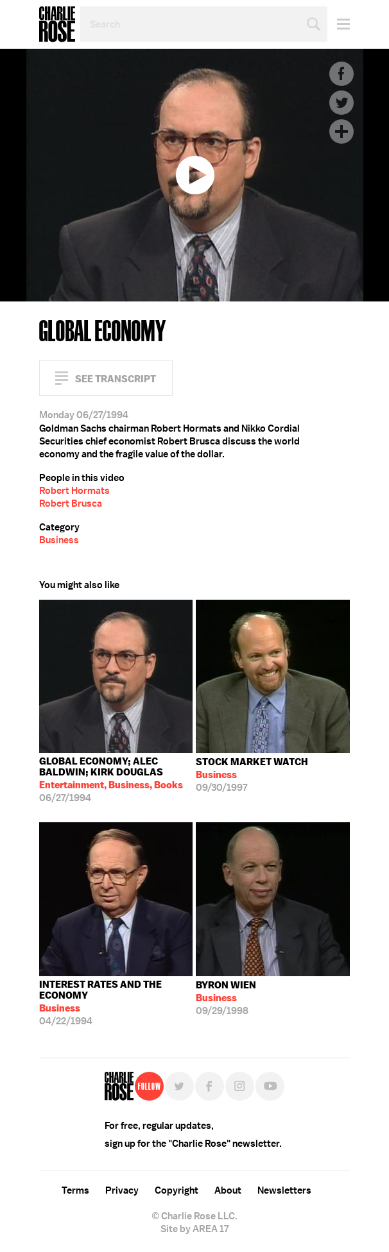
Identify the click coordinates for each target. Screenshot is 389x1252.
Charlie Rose (57, 24)
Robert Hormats (74, 490)
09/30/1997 (252, 775)
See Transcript (115, 379)
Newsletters (284, 1190)
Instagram (239, 1086)
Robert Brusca (70, 503)
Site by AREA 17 (194, 1228)
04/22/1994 (116, 1003)
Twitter (341, 102)
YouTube (269, 1086)
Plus (341, 131)
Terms (75, 1190)
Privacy (122, 1190)
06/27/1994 (116, 779)
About (227, 1190)
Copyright (176, 1190)
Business (59, 540)
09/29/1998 (226, 998)
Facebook (341, 74)
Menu (338, 24)
